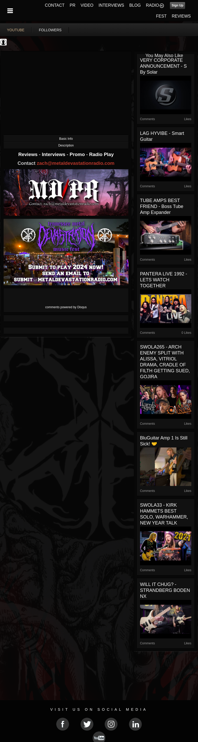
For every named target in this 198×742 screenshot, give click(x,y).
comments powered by (66, 307)
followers (50, 30)
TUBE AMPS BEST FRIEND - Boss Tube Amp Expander (161, 206)
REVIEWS (181, 16)
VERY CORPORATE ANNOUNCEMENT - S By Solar (163, 66)
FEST (161, 16)
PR (72, 5)
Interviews (54, 154)
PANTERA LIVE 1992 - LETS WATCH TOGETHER (163, 279)
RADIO (152, 5)
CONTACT (54, 5)
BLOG (135, 5)
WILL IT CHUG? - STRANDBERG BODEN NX (165, 590)
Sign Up (177, 5)
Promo (78, 154)
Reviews (28, 154)
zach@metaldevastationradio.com (75, 163)
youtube (15, 30)
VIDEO (86, 5)
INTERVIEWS (111, 5)
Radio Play (101, 154)
